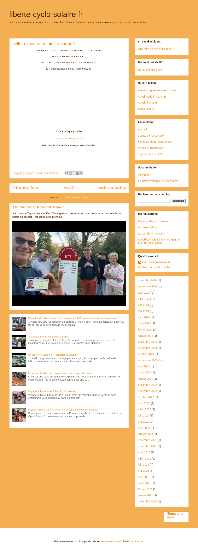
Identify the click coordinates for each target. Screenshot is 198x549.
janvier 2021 (145, 495)
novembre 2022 (147, 391)
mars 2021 (144, 483)
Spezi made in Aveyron (152, 96)
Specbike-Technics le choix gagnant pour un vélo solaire (159, 241)
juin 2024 (143, 305)
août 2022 (144, 403)
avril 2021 (144, 476)
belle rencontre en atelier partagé (43, 43)
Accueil (69, 187)
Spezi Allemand (147, 102)
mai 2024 (143, 311)
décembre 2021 (147, 440)
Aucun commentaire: (48, 173)
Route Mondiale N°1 (150, 69)
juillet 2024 (144, 298)
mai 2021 (143, 470)
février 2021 (145, 489)
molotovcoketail (113, 541)
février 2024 (145, 329)
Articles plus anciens (112, 187)
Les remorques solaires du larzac (158, 90)
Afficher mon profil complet (154, 267)
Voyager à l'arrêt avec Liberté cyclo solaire (51, 391)
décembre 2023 (147, 341)
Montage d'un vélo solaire (153, 221)
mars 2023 (144, 372)
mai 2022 (143, 421)
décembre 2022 (147, 384)
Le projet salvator (148, 227)
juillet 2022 (144, 409)
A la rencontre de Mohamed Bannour (38, 207)
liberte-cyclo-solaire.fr (46, 14)
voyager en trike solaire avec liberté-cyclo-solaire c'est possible (63, 409)
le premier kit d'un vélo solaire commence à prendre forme (60, 373)
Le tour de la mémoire (151, 233)
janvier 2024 (145, 335)
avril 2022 (144, 427)
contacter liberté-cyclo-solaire (155, 141)
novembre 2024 (147, 280)
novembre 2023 (147, 347)
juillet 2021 (144, 458)
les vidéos (144, 174)
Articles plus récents (25, 187)
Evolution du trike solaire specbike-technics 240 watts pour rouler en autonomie (72, 318)
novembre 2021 (147, 446)
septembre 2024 (148, 286)
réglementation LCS (150, 154)
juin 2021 (143, 464)
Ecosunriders (146, 108)
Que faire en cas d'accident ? (155, 48)
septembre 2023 (148, 360)
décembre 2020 (147, 501)
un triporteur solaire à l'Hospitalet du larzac (52, 354)
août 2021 (144, 452)
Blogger (139, 541)
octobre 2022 (146, 397)
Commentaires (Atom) (77, 197)
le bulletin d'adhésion (150, 148)
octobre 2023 (146, 354)
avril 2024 (144, 317)
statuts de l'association (151, 135)
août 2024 (144, 292)
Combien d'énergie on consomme (158, 181)
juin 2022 (143, 415)
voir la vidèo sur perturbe (69, 138)
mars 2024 (144, 323)
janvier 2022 (145, 433)
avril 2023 (144, 366)
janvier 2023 (145, 378)
